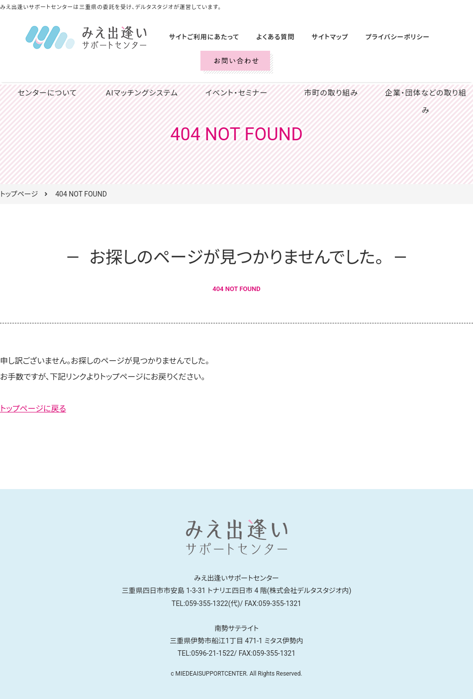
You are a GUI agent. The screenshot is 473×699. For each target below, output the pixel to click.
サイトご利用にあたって (201, 37)
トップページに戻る (33, 408)
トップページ (19, 194)
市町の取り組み (331, 93)
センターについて (47, 93)
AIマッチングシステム (141, 93)
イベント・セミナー (236, 93)
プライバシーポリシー (382, 37)
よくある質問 (267, 37)
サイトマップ (319, 37)
